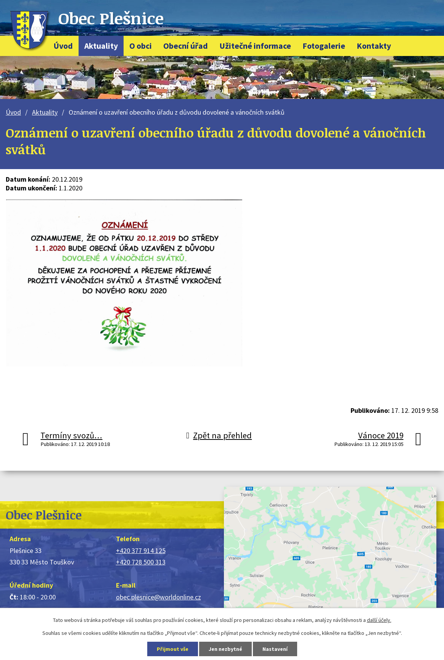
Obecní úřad (185, 46)
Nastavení (275, 649)
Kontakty (374, 46)
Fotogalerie (323, 46)
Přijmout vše (172, 649)
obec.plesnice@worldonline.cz (158, 597)
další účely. (379, 620)
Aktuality (101, 46)
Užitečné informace (255, 46)
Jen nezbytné (225, 649)
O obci (140, 46)
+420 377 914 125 (141, 550)
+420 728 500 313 (141, 562)
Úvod (63, 46)
